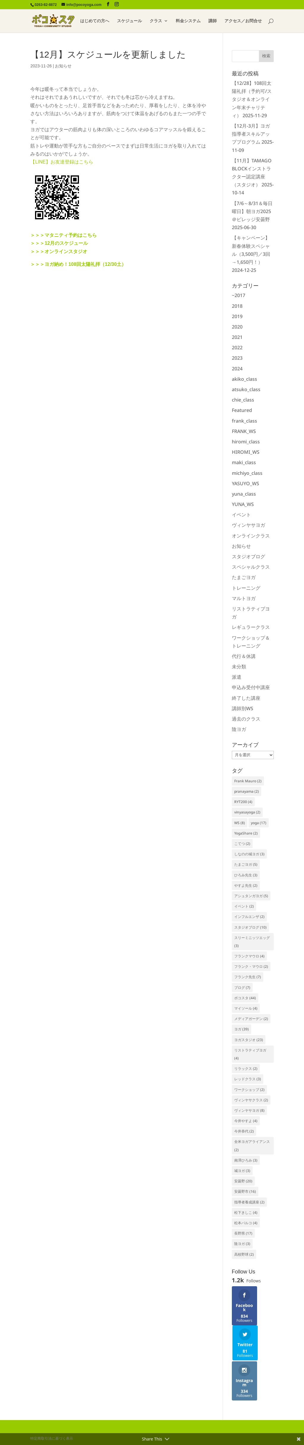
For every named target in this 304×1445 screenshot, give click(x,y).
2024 (237, 368)
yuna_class (244, 494)
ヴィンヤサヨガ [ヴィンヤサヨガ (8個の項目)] (249, 1110)
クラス (156, 21)
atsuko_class (246, 389)
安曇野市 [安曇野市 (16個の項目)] (245, 1191)
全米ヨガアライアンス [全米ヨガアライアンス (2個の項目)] (252, 1145)
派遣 (236, 677)
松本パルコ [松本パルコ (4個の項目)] (245, 1222)
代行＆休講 (244, 656)
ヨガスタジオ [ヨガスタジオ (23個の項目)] (248, 1039)
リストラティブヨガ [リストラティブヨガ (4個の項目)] (250, 1054)
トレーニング (246, 588)
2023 (237, 358)
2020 (237, 326)
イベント (241, 514)
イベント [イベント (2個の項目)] (244, 906)
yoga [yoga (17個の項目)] (258, 822)
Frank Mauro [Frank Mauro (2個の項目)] (248, 780)
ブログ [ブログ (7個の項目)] (242, 987)
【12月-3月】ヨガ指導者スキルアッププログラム (251, 134)
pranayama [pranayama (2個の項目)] (246, 791)
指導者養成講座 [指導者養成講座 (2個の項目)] (249, 1202)
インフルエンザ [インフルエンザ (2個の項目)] (249, 916)
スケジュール (129, 21)
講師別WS (242, 708)
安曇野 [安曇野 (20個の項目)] (243, 1181)
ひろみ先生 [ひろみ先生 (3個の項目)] (245, 875)
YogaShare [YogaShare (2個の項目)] (246, 833)
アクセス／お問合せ (243, 21)
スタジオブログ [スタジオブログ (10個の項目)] (250, 927)
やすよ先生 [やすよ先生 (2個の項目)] (245, 885)
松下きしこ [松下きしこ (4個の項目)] (245, 1212)
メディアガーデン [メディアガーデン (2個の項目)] (251, 1018)
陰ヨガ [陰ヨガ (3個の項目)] (242, 1243)
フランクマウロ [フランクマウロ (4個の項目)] (249, 956)
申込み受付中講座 (251, 687)
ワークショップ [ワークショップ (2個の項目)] (249, 1089)
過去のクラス (246, 719)
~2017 (238, 295)
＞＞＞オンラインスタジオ (58, 251)
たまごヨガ (244, 577)
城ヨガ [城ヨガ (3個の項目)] (242, 1170)
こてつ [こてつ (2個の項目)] (242, 843)
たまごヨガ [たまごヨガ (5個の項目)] (245, 864)
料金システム (188, 21)
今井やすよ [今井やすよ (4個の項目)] (245, 1120)
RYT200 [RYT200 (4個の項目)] (243, 801)
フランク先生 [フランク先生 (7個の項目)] (247, 976)
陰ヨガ (239, 729)
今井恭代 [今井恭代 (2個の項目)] (244, 1131)
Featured (242, 410)
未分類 (239, 666)
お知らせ (63, 66)
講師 (212, 21)
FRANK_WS (244, 431)
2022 (237, 347)
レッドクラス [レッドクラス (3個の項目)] (247, 1078)
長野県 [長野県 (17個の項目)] (243, 1233)
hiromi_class (246, 441)
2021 (237, 337)
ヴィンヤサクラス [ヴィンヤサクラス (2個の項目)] (251, 1100)
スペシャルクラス (251, 567)
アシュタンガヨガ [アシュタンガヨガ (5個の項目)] (251, 895)
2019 (237, 316)
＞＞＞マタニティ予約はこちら (63, 235)
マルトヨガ (244, 598)
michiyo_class (247, 473)
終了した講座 (246, 698)
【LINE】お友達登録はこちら (61, 161)
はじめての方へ (94, 21)
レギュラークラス (251, 627)
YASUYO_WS (245, 483)
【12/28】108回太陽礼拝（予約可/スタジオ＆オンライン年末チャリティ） (252, 99)
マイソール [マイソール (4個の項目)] (245, 1008)
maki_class (244, 462)
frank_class (244, 421)
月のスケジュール (69, 243)
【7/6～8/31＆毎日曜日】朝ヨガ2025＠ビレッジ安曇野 (252, 211)
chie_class (243, 399)
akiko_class (244, 379)
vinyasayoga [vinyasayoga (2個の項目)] (247, 812)
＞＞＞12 (40, 243)
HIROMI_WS (245, 452)
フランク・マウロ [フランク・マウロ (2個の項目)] (251, 966)
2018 (237, 306)
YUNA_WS (243, 504)
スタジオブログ (248, 556)
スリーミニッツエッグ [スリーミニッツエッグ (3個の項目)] (252, 941)
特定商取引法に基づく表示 (51, 1410)
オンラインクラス (251, 535)
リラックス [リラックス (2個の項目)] (245, 1068)
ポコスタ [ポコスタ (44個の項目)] (245, 997)
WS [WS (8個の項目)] (239, 822)
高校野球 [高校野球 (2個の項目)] (244, 1254)
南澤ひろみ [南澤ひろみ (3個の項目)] (245, 1160)
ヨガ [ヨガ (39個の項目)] (241, 1029)
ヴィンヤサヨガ (248, 525)
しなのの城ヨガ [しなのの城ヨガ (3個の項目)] (249, 853)
